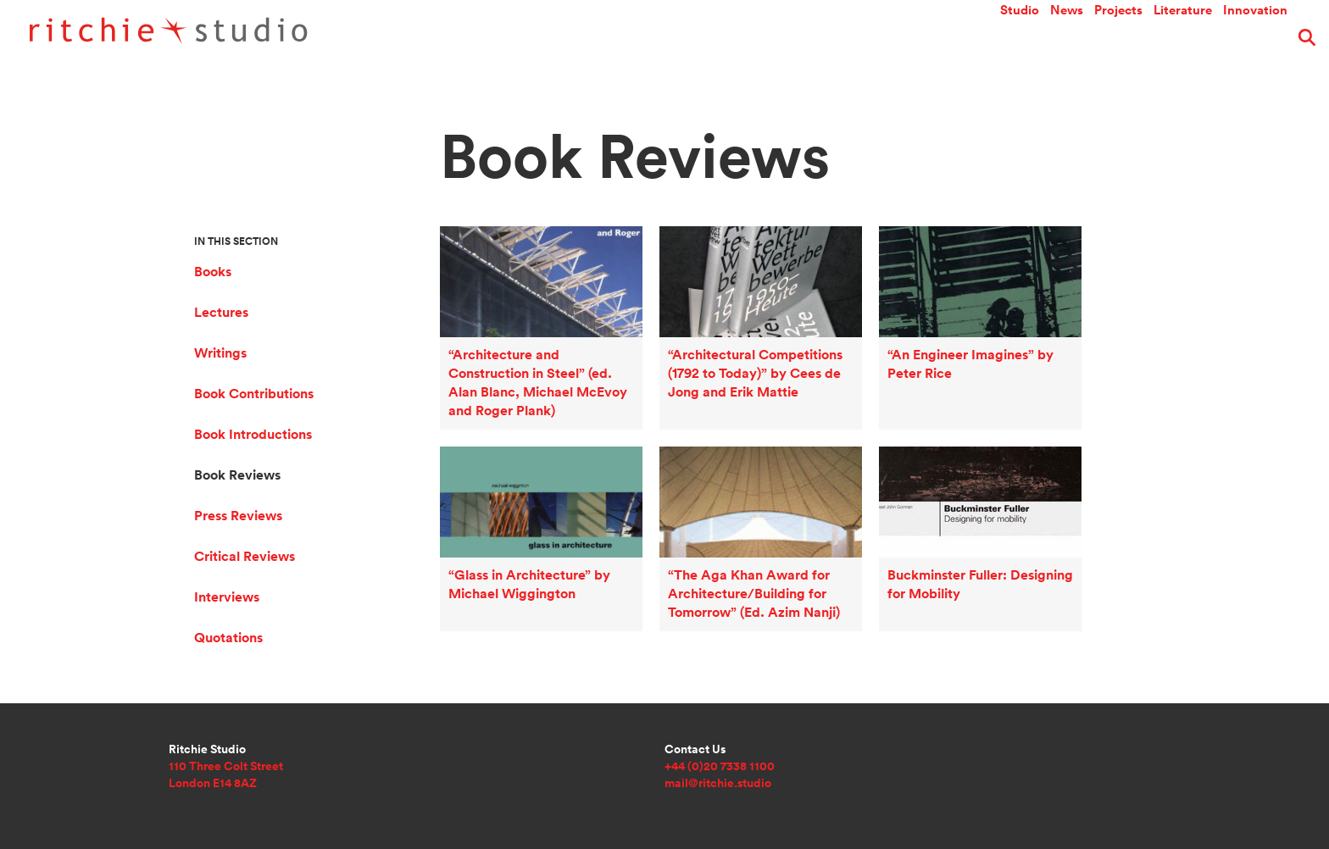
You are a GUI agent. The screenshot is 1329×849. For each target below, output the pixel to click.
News (1066, 38)
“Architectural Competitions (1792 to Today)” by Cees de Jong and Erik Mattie (746, 261)
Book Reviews (237, 475)
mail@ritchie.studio (717, 782)
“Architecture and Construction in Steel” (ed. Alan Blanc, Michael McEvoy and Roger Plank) (537, 273)
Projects (1118, 38)
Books (212, 271)
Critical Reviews (244, 556)
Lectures (221, 312)
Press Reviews (238, 515)
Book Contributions (254, 393)
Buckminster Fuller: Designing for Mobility (972, 470)
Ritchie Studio (226, 34)
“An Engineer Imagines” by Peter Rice (962, 249)
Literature (1183, 38)
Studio (1019, 38)
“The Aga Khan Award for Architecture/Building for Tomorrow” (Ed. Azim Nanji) (745, 481)
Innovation (1255, 38)
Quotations (228, 637)
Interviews (226, 597)
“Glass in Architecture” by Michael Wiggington (521, 470)
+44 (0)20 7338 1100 (719, 765)
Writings (220, 353)
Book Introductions (253, 434)
